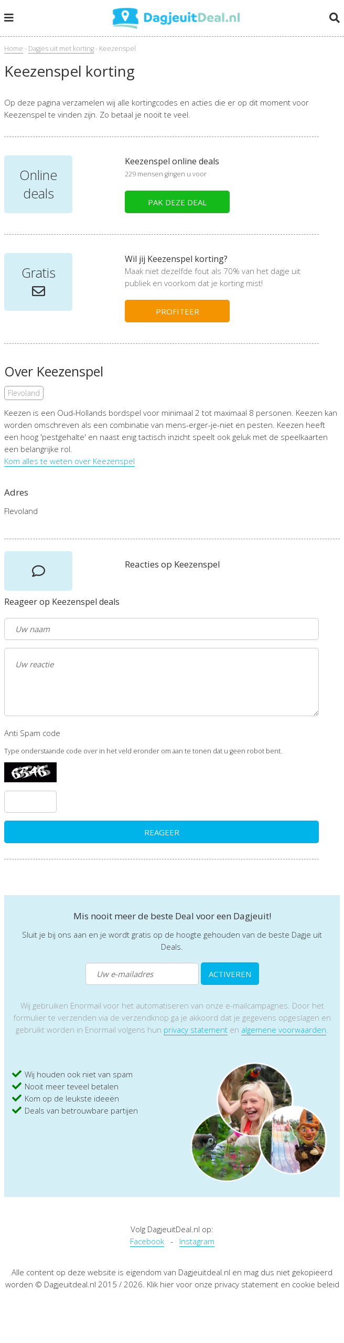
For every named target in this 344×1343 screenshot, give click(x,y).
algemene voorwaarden (283, 1029)
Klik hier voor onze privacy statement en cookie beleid (243, 1284)
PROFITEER (177, 311)
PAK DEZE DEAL (177, 202)
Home (13, 48)
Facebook (147, 1241)
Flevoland (24, 393)
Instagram (196, 1241)
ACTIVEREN (230, 974)
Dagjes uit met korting (61, 48)
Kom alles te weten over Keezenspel (69, 461)
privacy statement (196, 1029)
